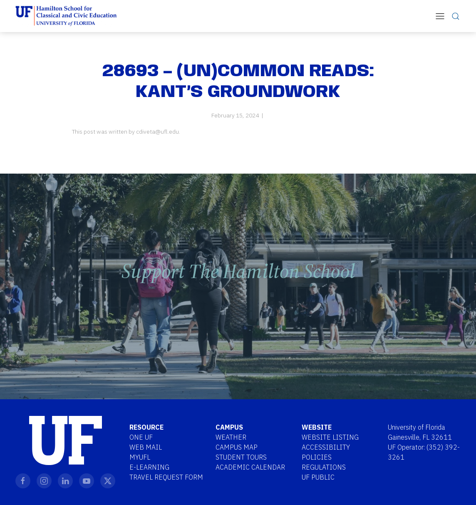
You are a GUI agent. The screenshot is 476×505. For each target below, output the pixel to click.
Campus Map (237, 447)
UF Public (318, 477)
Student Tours (241, 457)
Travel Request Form (166, 477)
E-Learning (149, 467)
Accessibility (326, 447)
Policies (317, 457)
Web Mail (145, 447)
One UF (141, 437)
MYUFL (139, 457)
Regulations (324, 467)
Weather (231, 437)
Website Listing (330, 437)
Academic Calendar (250, 467)
